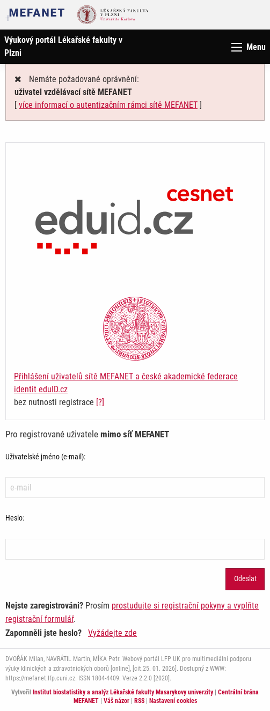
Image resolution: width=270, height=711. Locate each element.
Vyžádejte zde (112, 633)
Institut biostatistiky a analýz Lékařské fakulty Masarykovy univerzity (123, 692)
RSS (139, 701)
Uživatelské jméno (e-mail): (45, 456)
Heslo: (14, 518)
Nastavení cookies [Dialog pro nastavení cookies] (173, 701)
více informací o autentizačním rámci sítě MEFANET (108, 105)
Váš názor (116, 701)
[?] (100, 402)
